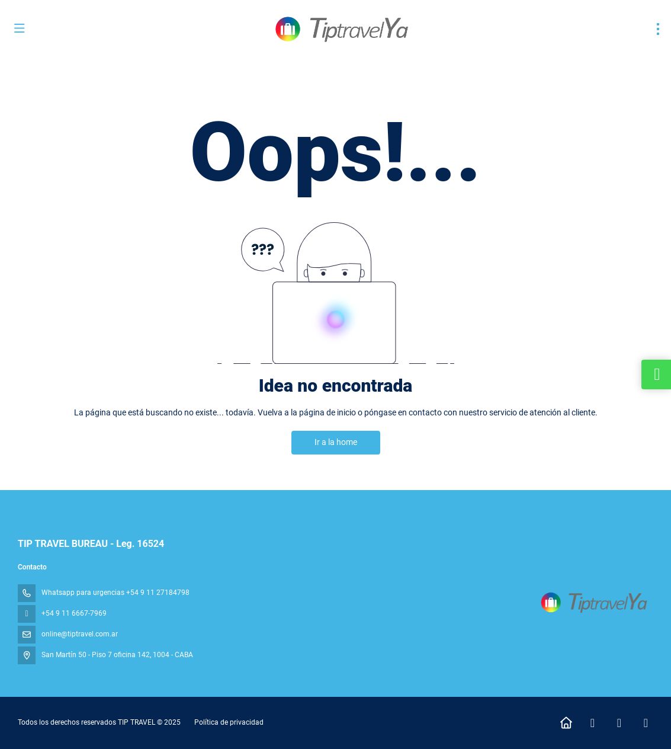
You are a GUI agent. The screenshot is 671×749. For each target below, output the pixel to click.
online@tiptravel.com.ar (79, 634)
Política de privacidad (229, 722)
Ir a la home (335, 442)
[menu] (658, 29)
